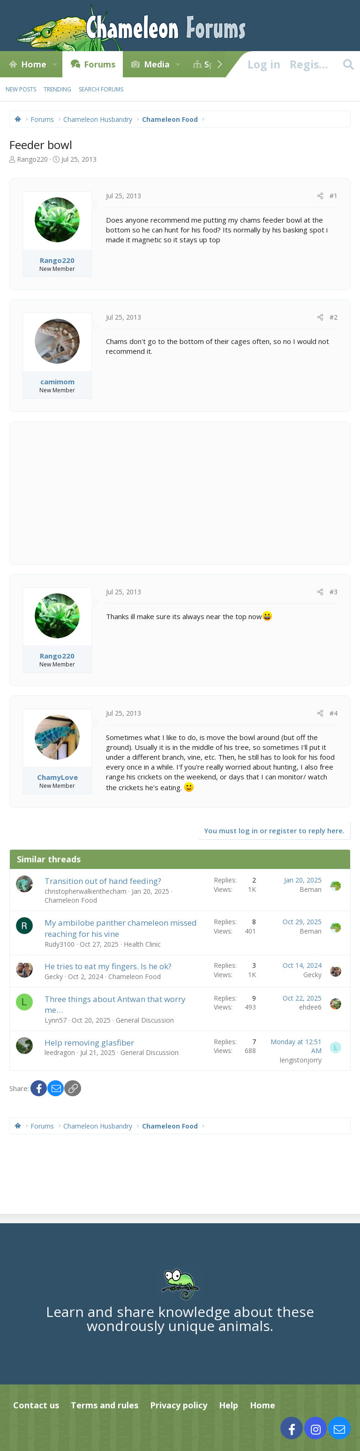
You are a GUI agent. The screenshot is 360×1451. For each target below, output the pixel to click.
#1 (334, 195)
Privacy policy (178, 1405)
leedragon (60, 1052)
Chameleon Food (71, 900)
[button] (54, 64)
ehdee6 (310, 1006)
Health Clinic (142, 944)
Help (228, 1405)
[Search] (348, 64)
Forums (99, 64)
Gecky (54, 976)
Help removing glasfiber (89, 1042)
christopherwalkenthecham (86, 891)
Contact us (36, 1405)
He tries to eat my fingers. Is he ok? (108, 966)
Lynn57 (56, 1020)
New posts (21, 89)
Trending (57, 89)
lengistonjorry (301, 1059)
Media (157, 64)
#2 (334, 317)
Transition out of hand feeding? (103, 880)
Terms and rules (104, 1405)
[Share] (320, 196)
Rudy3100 (60, 944)
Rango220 (32, 159)
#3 (334, 591)
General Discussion (145, 1020)
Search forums (101, 89)
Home (33, 64)
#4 (334, 713)
